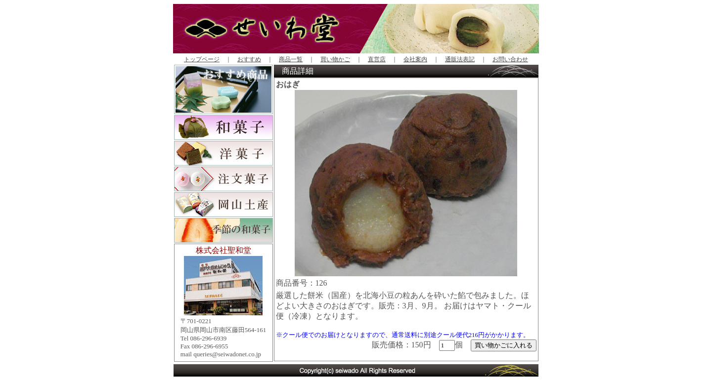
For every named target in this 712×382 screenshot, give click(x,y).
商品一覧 (291, 59)
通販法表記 (460, 59)
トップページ (202, 59)
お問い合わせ (510, 59)
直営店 (377, 59)
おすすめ (249, 59)
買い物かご (335, 59)
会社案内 (415, 59)
